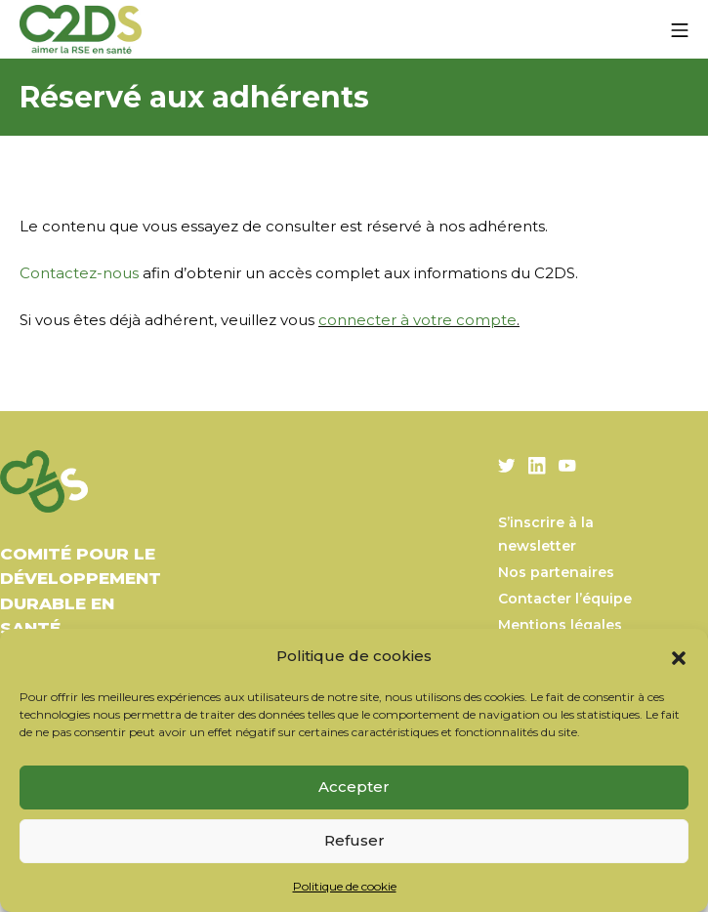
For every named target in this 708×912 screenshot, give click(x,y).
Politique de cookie (344, 886)
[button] (678, 656)
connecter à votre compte (417, 320)
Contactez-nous (79, 273)
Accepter (354, 786)
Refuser (354, 840)
